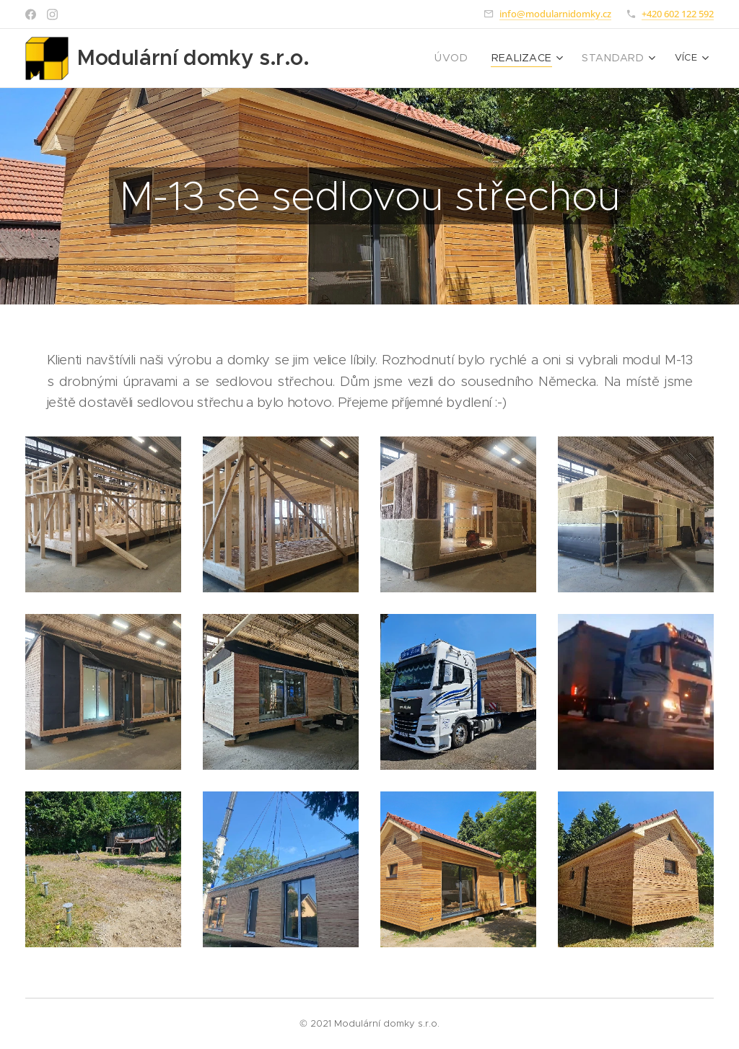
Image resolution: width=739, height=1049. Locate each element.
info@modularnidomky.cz (555, 13)
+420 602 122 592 (678, 13)
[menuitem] (382, 58)
